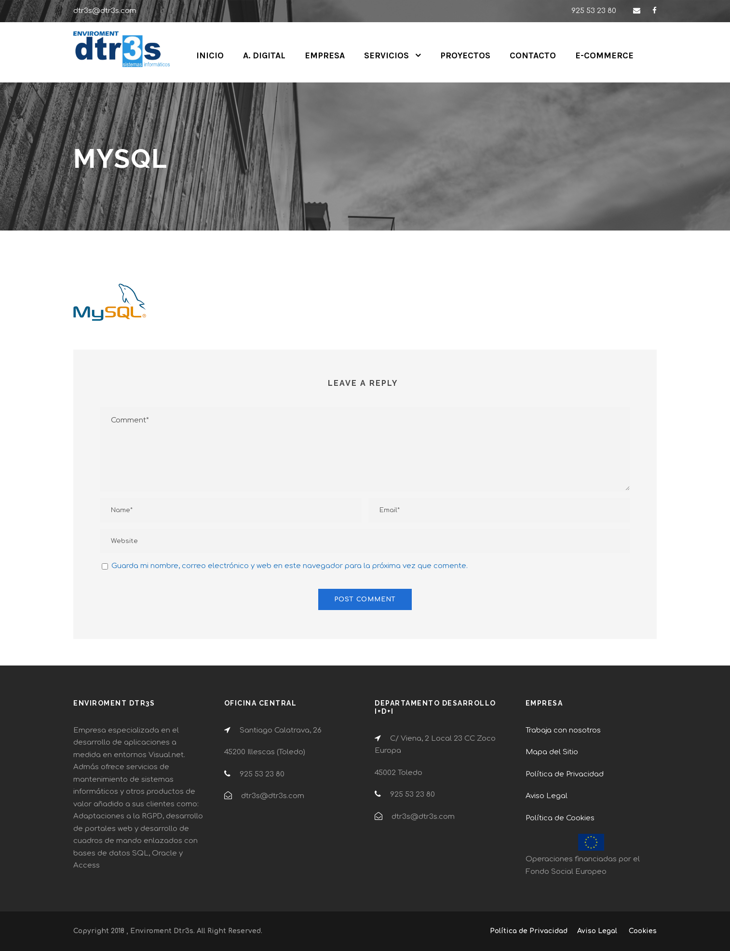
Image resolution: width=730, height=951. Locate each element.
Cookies (643, 931)
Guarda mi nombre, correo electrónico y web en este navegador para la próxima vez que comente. (289, 566)
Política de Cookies (560, 818)
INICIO (210, 55)
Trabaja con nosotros (563, 730)
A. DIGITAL (264, 55)
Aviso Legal (547, 796)
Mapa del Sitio (552, 752)
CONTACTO (533, 55)
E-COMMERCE (604, 55)
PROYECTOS (465, 55)
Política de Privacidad (565, 774)
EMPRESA (325, 55)
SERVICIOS (386, 55)
